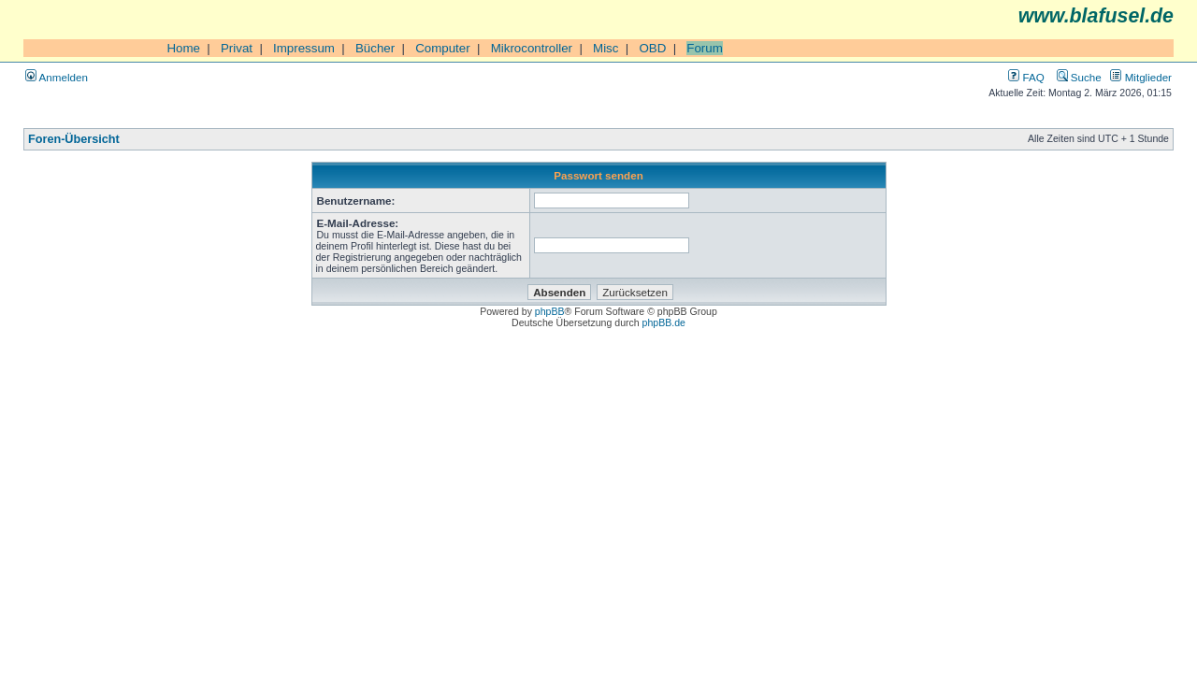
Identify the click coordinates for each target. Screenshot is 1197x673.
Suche (1079, 77)
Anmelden (56, 77)
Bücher (375, 48)
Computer (442, 48)
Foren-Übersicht (74, 139)
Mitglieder (1141, 77)
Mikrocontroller (531, 48)
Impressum (304, 48)
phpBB (550, 311)
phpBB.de (663, 322)
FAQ (1026, 77)
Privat (236, 48)
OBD (652, 48)
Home (183, 48)
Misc (605, 48)
